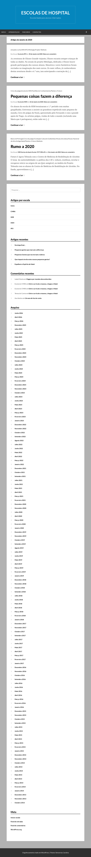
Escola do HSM (26, 91)
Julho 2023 (18, 397)
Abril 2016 (18, 695)
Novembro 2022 (20, 428)
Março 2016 (19, 699)
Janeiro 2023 (19, 420)
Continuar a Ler (18, 77)
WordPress (45, 853)
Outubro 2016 (20, 675)
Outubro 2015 (20, 719)
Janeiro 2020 (19, 528)
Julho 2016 (18, 683)
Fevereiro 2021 (20, 500)
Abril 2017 (18, 651)
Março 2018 (19, 612)
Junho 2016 (19, 687)
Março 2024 (19, 377)
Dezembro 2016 (20, 667)
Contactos (37, 32)
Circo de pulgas (16, 91)
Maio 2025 (18, 337)
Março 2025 (19, 345)
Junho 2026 (19, 313)
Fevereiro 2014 (20, 787)
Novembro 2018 (20, 584)
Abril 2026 (18, 317)
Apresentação (14, 32)
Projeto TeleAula (40, 50)
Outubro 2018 (20, 588)
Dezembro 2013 (20, 795)
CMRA (13, 211)
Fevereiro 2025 (20, 349)
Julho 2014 (18, 767)
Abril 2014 (18, 779)
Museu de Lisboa (62, 139)
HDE (12, 217)
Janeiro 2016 (19, 707)
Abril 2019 (18, 564)
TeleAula (39, 141)
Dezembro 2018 (20, 580)
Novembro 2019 (20, 536)
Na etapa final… (20, 245)
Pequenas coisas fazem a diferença (41, 96)
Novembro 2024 (20, 357)
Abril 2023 (18, 409)
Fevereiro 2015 (20, 747)
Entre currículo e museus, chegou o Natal (43, 284)
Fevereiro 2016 (20, 703)
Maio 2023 (18, 405)
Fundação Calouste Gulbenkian (45, 139)
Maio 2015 (18, 735)
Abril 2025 (18, 341)
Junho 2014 (19, 771)
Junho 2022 (19, 448)
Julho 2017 (18, 639)
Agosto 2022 (19, 440)
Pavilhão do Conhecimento (41, 91)
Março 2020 (19, 520)
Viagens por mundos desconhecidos (38, 279)
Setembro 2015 (20, 723)
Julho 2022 (18, 444)
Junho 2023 (19, 401)
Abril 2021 (18, 492)
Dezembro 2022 (20, 424)
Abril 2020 (18, 516)
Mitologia (31, 50)
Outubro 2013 (20, 803)
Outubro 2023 (20, 393)
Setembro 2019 (20, 544)
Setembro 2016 (20, 679)
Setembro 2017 (20, 635)
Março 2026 (19, 321)
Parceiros (26, 32)
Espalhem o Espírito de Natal (25, 264)
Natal (23, 141)
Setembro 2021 (20, 476)
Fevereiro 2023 (20, 417)
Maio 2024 (18, 373)
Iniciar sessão (15, 817)
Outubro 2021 (20, 472)
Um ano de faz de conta (33, 298)
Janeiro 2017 (19, 663)
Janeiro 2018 (19, 619)
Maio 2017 (18, 647)
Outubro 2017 (20, 631)
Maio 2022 (18, 452)
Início (3, 32)
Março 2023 (19, 413)
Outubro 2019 (20, 540)
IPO (26, 50)
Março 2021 (19, 496)
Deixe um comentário (49, 54)
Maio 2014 (18, 775)
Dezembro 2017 (20, 623)
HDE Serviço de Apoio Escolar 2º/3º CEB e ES (32, 152)
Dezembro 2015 (20, 711)
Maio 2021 (18, 488)
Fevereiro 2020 (20, 524)
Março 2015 (19, 743)
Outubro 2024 (20, 361)
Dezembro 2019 (20, 532)
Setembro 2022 (20, 436)
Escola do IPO (22, 54)
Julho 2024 (18, 365)
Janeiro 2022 (19, 464)
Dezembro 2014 (20, 755)
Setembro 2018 (20, 592)
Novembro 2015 (20, 715)
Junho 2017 (19, 643)
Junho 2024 (19, 369)
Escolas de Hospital (45, 12)
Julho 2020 (18, 512)
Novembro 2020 (20, 508)
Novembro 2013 (20, 799)
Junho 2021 (19, 484)
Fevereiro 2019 (20, 572)
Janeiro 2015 (19, 751)
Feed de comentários (18, 825)
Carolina (66, 853)
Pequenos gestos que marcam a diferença (29, 250)
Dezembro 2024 (20, 353)
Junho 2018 (19, 600)
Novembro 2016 (20, 671)
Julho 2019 (18, 552)
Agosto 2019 (19, 548)
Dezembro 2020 (20, 504)
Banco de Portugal (17, 139)
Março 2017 (19, 655)
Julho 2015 (18, 727)
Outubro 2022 (20, 432)
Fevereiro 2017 (20, 659)
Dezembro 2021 (20, 468)
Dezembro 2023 (20, 385)
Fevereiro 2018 (20, 616)
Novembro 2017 (20, 627)
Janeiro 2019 (19, 576)
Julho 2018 (18, 596)
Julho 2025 (18, 329)
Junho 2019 (19, 556)
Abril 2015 (18, 739)
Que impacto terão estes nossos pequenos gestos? (32, 259)
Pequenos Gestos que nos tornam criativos (30, 255)
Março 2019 (19, 568)
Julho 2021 (18, 480)
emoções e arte (16, 50)
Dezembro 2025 (20, 325)
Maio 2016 (18, 691)
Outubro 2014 (20, 763)
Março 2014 (19, 783)
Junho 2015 (19, 731)
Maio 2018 (18, 604)
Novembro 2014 (20, 759)
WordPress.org (16, 829)
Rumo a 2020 (22, 146)
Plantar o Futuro (56, 91)
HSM (23, 50)
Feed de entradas (17, 821)
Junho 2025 (19, 333)
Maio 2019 (18, 560)
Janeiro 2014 (19, 791)
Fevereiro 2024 (20, 381)
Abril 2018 (18, 608)
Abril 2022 (18, 456)
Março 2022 (19, 460)
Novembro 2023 (20, 389)
